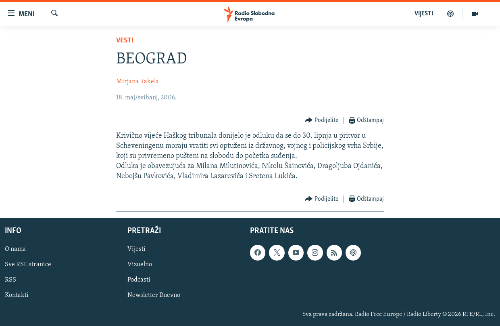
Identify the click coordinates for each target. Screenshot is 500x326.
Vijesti (136, 249)
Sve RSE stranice (28, 264)
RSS (10, 280)
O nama (15, 249)
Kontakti (17, 295)
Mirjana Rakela (137, 81)
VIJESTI (424, 14)
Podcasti (138, 280)
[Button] (321, 120)
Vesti (124, 40)
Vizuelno (139, 264)
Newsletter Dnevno (153, 295)
